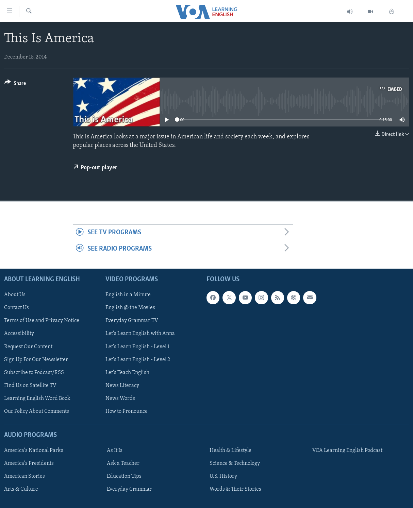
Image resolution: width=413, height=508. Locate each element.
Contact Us (16, 307)
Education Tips (124, 476)
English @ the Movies (130, 307)
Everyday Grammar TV (131, 321)
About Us (15, 295)
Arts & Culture (21, 489)
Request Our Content (28, 347)
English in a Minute (128, 295)
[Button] (15, 84)
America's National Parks (33, 450)
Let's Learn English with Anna (140, 334)
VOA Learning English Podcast (347, 450)
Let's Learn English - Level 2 (137, 359)
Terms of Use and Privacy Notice (41, 321)
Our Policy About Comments (36, 411)
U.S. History (223, 476)
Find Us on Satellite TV (30, 385)
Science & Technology (235, 463)
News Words (120, 398)
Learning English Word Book (37, 398)
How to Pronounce (126, 411)
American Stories (24, 476)
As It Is (114, 450)
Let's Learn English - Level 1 (137, 347)
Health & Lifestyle (230, 450)
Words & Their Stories (235, 489)
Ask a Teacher (123, 463)
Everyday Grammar (129, 489)
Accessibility (19, 334)
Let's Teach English (127, 372)
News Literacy (122, 385)
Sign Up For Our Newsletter (36, 359)
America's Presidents (29, 463)
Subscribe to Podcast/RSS (34, 372)
